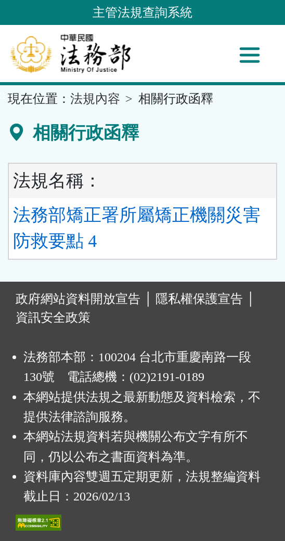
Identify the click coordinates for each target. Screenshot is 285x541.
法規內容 (95, 98)
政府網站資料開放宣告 (78, 299)
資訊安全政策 (53, 317)
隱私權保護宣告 (199, 299)
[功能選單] (249, 55)
